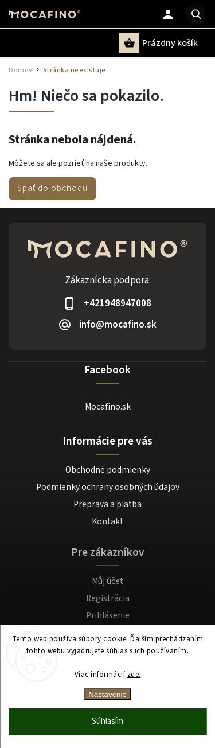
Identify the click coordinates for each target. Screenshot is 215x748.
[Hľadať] (196, 14)
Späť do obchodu (52, 188)
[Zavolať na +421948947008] (107, 303)
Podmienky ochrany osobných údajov (107, 487)
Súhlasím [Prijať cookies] (107, 721)
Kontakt (107, 521)
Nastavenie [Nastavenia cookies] (107, 694)
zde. (134, 674)
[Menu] (16, 42)
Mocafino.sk (108, 406)
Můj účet (107, 581)
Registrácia (108, 598)
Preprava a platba (107, 504)
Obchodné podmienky (107, 469)
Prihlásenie (108, 615)
